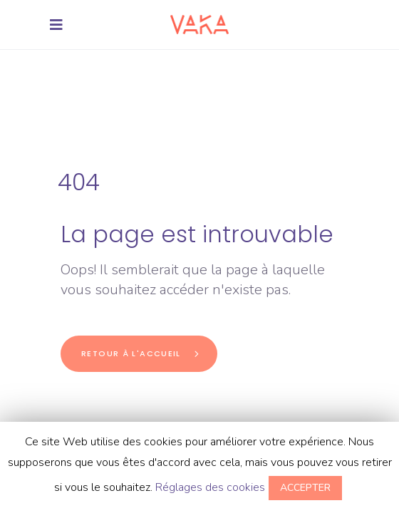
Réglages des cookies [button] (210, 487)
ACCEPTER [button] (305, 487)
